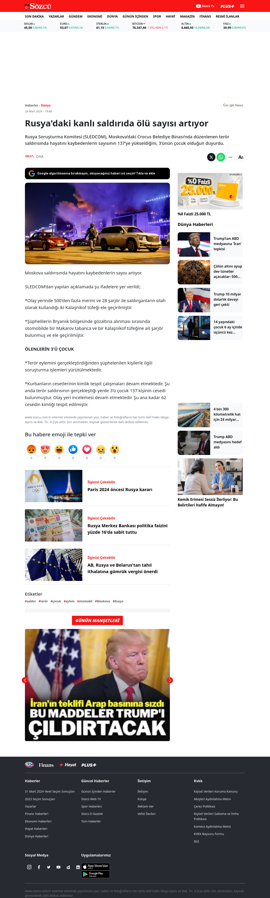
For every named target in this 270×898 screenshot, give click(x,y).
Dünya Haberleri (195, 224)
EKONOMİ (94, 16)
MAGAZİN (187, 16)
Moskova (103, 601)
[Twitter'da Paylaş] (211, 157)
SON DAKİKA (34, 16)
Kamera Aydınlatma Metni (212, 826)
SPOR (157, 16)
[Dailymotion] (68, 867)
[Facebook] (39, 867)
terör (44, 601)
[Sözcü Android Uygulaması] (95, 873)
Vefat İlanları (147, 814)
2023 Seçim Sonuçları (40, 799)
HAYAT (170, 16)
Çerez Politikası (204, 806)
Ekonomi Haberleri (38, 821)
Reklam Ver (146, 806)
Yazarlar (30, 806)
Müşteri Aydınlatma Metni (212, 799)
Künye (142, 799)
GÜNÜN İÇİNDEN (135, 16)
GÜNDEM (76, 16)
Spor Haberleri (91, 806)
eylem (70, 601)
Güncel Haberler (95, 781)
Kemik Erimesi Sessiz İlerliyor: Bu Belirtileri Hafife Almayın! (208, 502)
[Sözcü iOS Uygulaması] (95, 866)
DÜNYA (112, 16)
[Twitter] (48, 867)
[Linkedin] (78, 867)
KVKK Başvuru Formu (209, 834)
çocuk (56, 601)
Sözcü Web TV (91, 799)
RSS (196, 841)
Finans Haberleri (36, 814)
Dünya (46, 105)
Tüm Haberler (91, 821)
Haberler (32, 781)
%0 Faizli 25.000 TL (194, 213)
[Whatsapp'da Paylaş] (220, 157)
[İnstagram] (29, 867)
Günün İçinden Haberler (98, 791)
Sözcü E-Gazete (92, 814)
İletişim (144, 781)
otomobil (85, 601)
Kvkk (198, 781)
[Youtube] (58, 867)
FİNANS (205, 16)
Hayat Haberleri (36, 829)
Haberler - (32, 105)
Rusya (119, 601)
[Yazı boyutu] (240, 157)
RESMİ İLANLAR (227, 16)
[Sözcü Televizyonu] (29, 765)
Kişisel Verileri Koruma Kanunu (216, 791)
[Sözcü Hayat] (67, 764)
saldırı (31, 601)
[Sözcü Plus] (88, 765)
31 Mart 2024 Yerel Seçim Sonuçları (50, 791)
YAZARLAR (56, 16)
